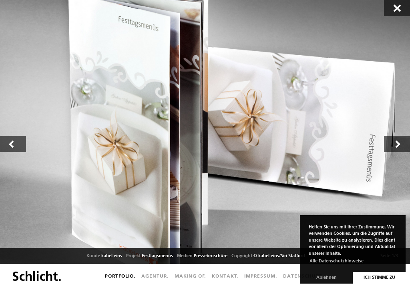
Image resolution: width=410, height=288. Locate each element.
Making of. (190, 276)
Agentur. (155, 276)
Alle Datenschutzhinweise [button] (337, 261)
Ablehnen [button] (326, 277)
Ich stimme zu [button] (379, 277)
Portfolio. (120, 276)
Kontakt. (225, 276)
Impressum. (260, 276)
